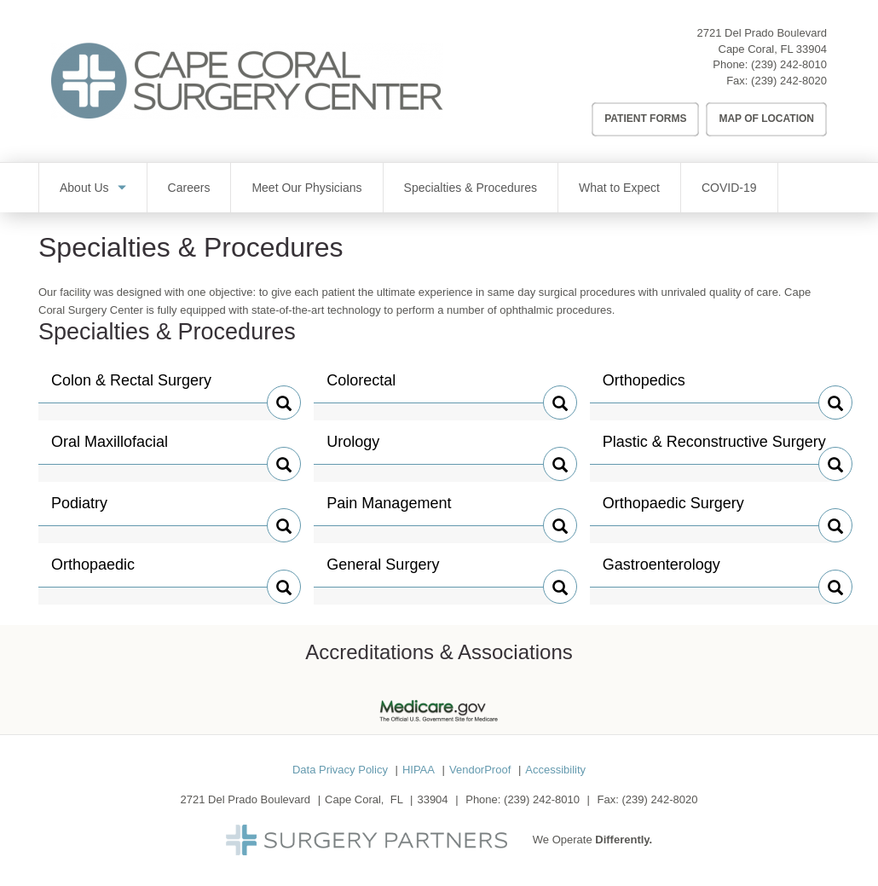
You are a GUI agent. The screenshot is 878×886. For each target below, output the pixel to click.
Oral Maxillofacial (109, 448)
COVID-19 (729, 187)
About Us (84, 187)
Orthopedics (644, 387)
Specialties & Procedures (470, 187)
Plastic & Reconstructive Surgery (714, 448)
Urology (362, 448)
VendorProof (480, 769)
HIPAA (418, 769)
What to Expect (619, 187)
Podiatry (87, 510)
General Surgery (382, 571)
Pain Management (388, 510)
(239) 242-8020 (789, 80)
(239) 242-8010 (789, 64)
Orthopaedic (93, 571)
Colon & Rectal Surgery (131, 387)
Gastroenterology (661, 571)
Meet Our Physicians (306, 187)
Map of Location (766, 119)
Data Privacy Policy (340, 769)
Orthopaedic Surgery (673, 510)
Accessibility (555, 769)
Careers (189, 187)
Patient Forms (645, 119)
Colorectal (362, 387)
